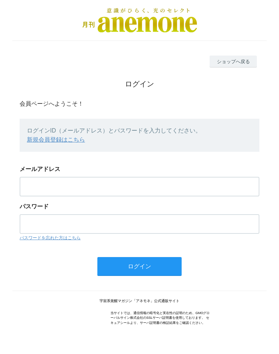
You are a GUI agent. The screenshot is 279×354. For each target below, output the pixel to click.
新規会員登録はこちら (56, 140)
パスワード (34, 206)
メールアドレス (40, 169)
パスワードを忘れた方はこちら (50, 237)
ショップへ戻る (233, 61)
